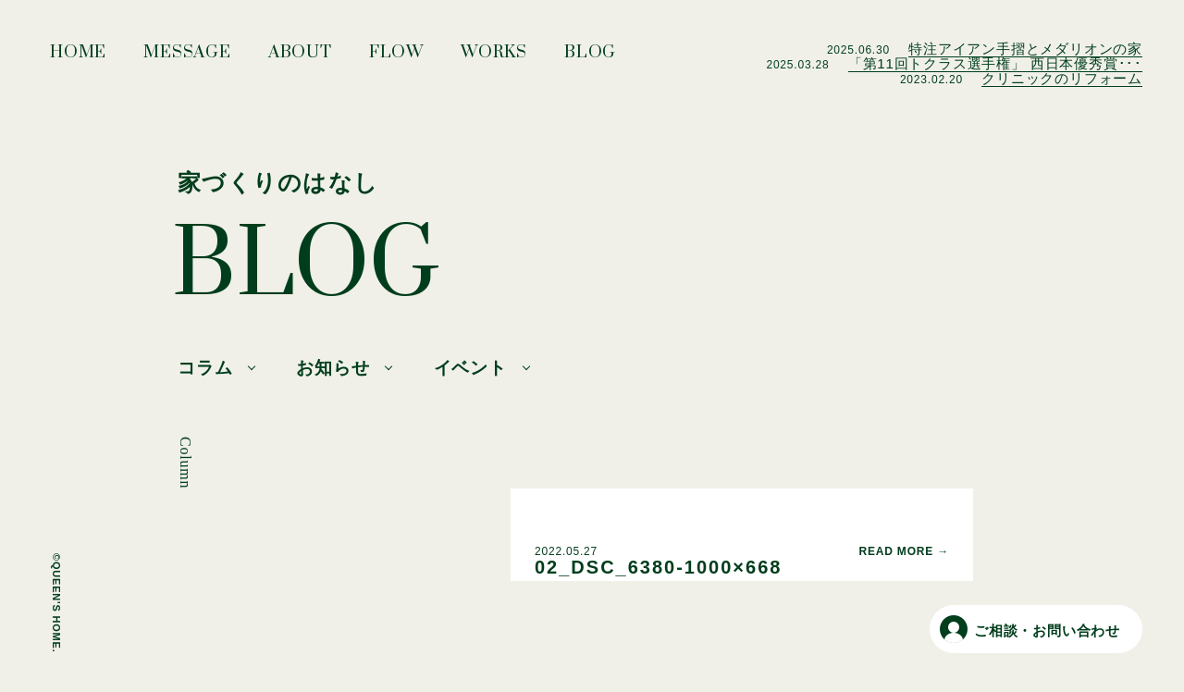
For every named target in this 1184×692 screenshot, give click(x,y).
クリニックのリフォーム (1061, 78)
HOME (78, 57)
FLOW (396, 57)
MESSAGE (187, 57)
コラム (205, 368)
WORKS (494, 57)
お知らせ (332, 368)
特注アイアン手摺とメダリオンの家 (1025, 48)
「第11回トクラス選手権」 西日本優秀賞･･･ (995, 63)
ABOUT (300, 57)
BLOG (590, 57)
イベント (470, 368)
